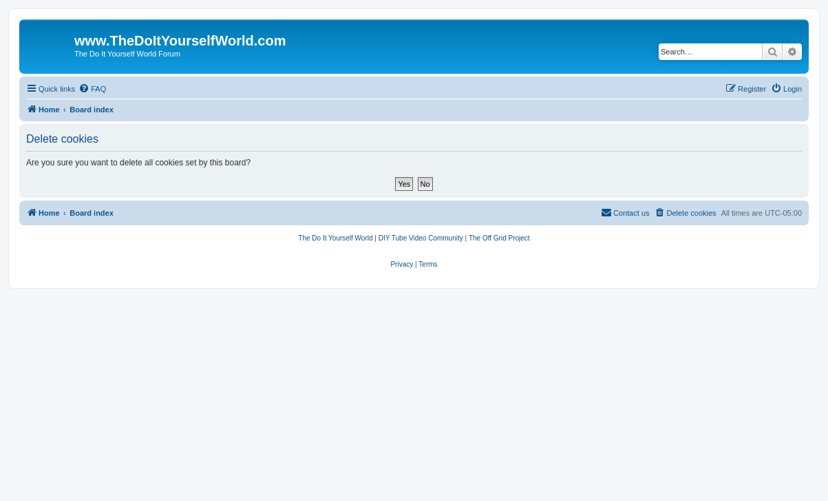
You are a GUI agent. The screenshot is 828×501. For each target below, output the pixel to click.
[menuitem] (92, 89)
